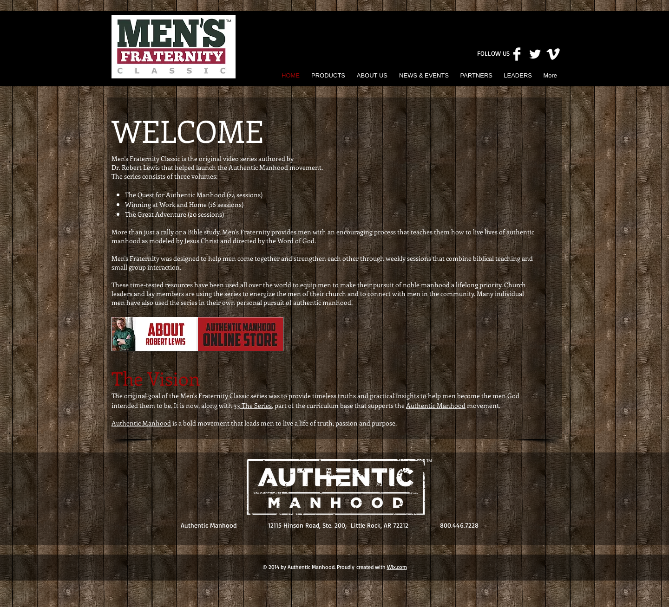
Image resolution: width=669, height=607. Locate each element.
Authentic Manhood (436, 405)
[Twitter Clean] (535, 54)
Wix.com (397, 566)
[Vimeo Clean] (553, 54)
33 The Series (253, 405)
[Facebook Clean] (517, 54)
